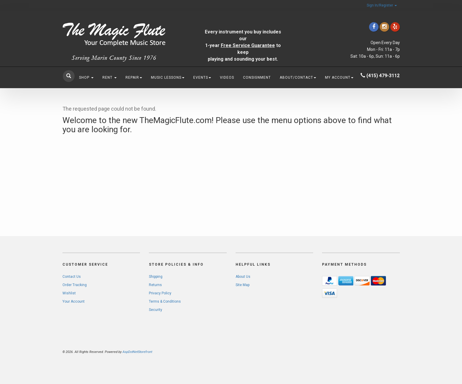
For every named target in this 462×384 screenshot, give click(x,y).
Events (202, 77)
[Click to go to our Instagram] (384, 27)
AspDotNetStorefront (137, 352)
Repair (133, 77)
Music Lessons (167, 77)
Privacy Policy (160, 293)
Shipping (155, 277)
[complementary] (419, 351)
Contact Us (71, 277)
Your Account (73, 301)
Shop (86, 77)
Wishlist (69, 293)
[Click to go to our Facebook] (374, 27)
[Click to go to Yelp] (395, 27)
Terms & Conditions (165, 301)
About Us (243, 277)
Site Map (242, 285)
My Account (339, 77)
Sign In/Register (382, 5)
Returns (155, 285)
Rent (109, 77)
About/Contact (298, 77)
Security (155, 310)
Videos (227, 77)
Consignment (257, 77)
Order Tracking (74, 285)
